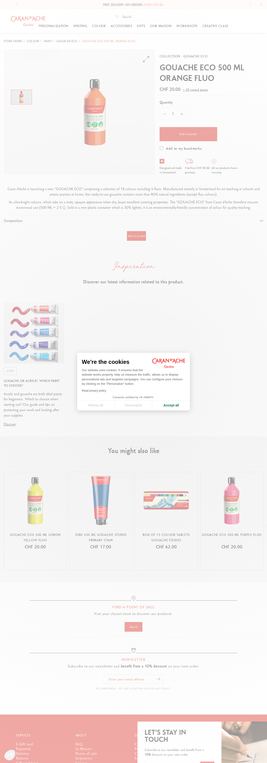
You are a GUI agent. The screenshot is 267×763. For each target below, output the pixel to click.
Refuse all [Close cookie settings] (95, 405)
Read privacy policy (94, 390)
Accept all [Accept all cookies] (171, 405)
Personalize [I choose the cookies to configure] (133, 405)
